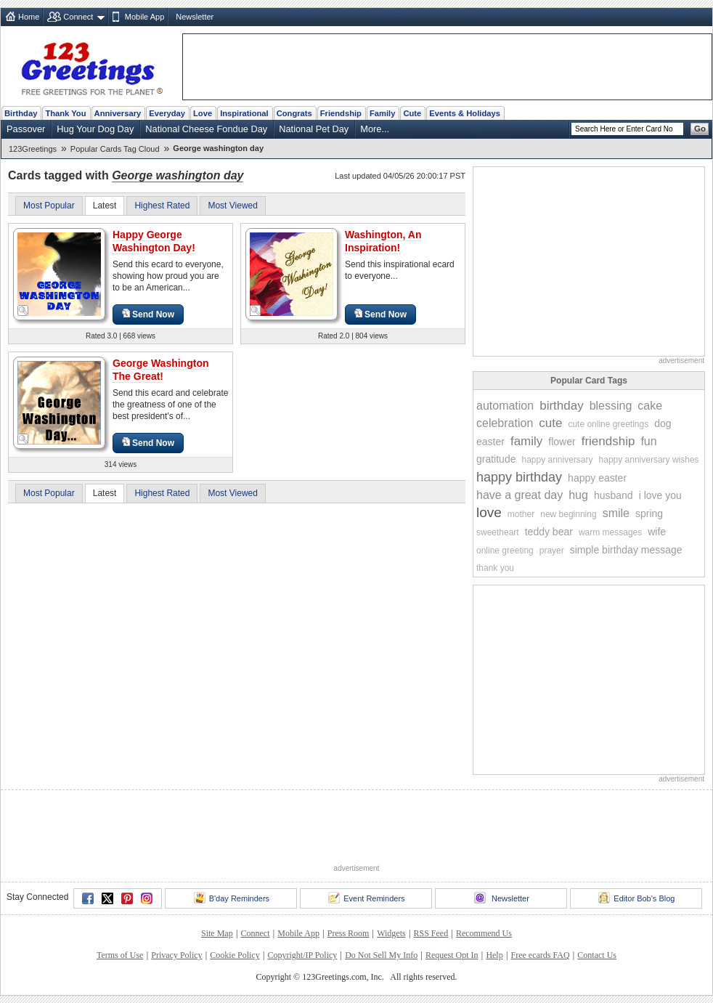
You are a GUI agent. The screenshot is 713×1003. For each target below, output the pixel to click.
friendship (608, 441)
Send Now (148, 314)
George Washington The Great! (160, 369)
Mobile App (144, 16)
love (489, 512)
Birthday (20, 113)
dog (662, 423)
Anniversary (118, 113)
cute (550, 423)
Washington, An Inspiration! (383, 241)
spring (649, 513)
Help (494, 955)
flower (561, 441)
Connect (78, 16)
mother (521, 514)
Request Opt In (451, 955)
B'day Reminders (231, 897)
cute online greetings (608, 424)
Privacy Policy (176, 955)
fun (648, 441)
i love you (660, 495)
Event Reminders (366, 897)
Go (700, 128)
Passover (26, 128)
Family (382, 113)
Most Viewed (232, 205)
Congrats (294, 113)
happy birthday (519, 477)
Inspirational (244, 113)
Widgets (391, 933)
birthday (561, 406)
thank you (495, 568)
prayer (551, 550)
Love (202, 113)
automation (505, 405)
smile (616, 513)
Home (28, 16)
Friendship (341, 113)
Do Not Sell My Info (381, 955)
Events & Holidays (464, 113)
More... (374, 128)
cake (649, 405)
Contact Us (596, 955)
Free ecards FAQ (539, 955)
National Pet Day (314, 128)
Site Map (217, 933)
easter (490, 441)
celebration (504, 423)
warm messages (610, 532)
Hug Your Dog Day (95, 128)
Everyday (167, 113)
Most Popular (49, 205)
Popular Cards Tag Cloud (115, 149)
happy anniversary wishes (649, 460)
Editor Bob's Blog (636, 897)
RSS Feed (430, 933)
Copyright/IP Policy (302, 955)
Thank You (65, 113)
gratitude (496, 459)
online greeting (505, 550)
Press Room (348, 933)
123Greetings (33, 149)
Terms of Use (120, 955)
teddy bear (549, 531)
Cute (412, 113)
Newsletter (194, 16)
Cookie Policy (234, 955)
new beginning (568, 514)
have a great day (519, 495)
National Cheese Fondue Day (206, 128)
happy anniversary (556, 460)
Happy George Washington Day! (154, 241)
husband (613, 495)
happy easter (597, 478)
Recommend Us (484, 933)
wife (657, 531)
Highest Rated (162, 205)
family (526, 441)
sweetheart (497, 532)
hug (578, 495)
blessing (611, 405)
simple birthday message (626, 550)
